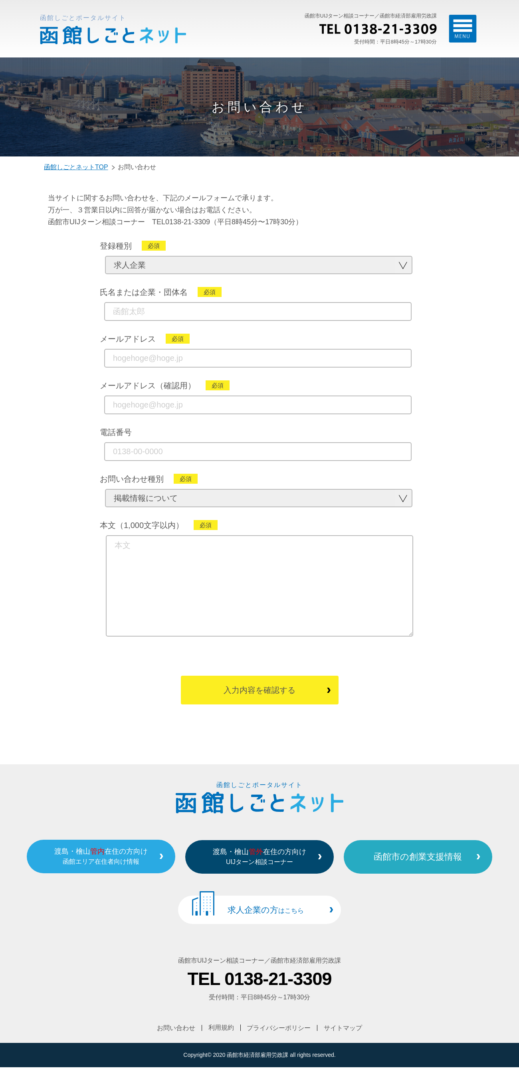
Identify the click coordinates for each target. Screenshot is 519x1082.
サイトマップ (343, 1042)
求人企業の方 (266, 925)
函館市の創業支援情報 (422, 872)
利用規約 (221, 1042)
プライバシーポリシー (279, 1042)
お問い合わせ (176, 1042)
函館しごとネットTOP (76, 167)
